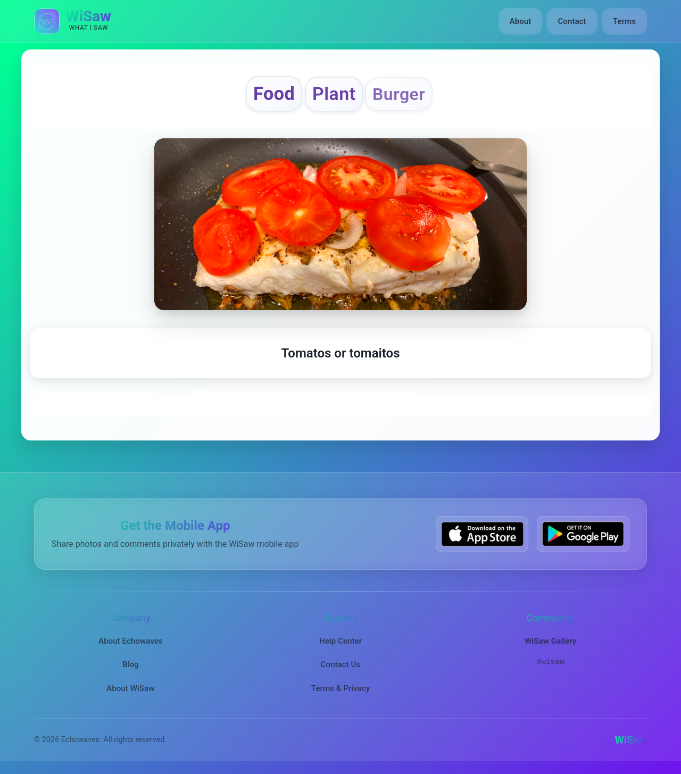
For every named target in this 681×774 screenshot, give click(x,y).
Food (274, 93)
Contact (572, 21)
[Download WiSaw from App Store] (482, 534)
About (520, 21)
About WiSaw (130, 688)
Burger (398, 94)
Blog (130, 664)
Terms (624, 21)
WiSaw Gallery (550, 641)
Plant (334, 94)
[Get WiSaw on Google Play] (583, 534)
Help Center (340, 641)
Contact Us (341, 664)
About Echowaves (130, 641)
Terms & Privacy (340, 688)
